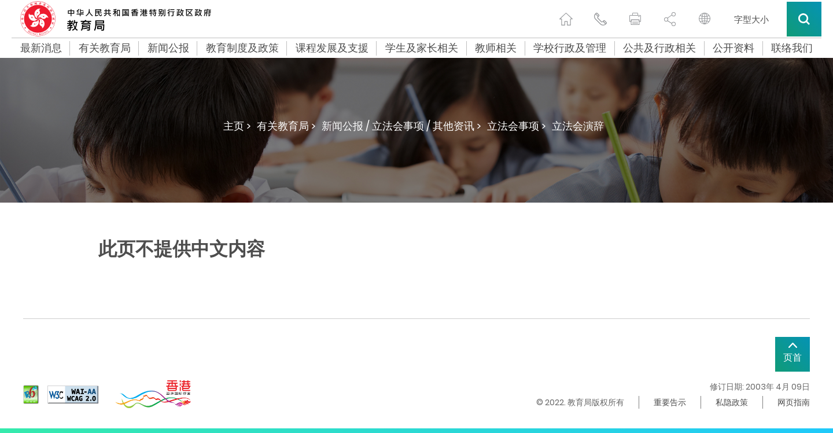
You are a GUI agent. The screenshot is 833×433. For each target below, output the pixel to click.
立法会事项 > (516, 126)
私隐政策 (732, 402)
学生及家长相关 (421, 48)
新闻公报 (168, 48)
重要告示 (670, 402)
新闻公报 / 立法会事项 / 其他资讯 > (401, 126)
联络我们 (792, 48)
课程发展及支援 (332, 48)
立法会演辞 (578, 126)
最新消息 (41, 48)
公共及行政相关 (659, 48)
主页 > (237, 126)
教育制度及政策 (242, 48)
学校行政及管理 (569, 48)
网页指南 (793, 402)
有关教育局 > (286, 126)
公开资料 (733, 48)
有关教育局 (105, 48)
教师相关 (496, 48)
